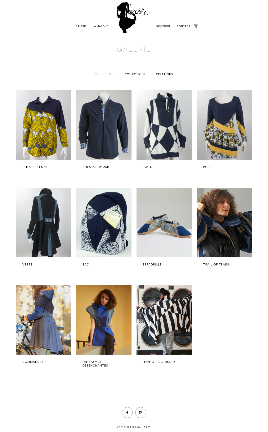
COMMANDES (33, 361)
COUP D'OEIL (104, 74)
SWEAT (148, 167)
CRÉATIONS (164, 74)
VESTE (27, 264)
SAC (85, 264)
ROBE (207, 167)
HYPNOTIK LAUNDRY (159, 361)
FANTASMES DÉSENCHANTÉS (95, 363)
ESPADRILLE (152, 264)
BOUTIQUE (163, 26)
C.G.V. (147, 427)
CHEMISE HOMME (96, 167)
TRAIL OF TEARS (216, 264)
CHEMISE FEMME (35, 167)
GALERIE (81, 26)
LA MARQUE (100, 26)
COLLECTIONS (135, 74)
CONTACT (183, 26)
